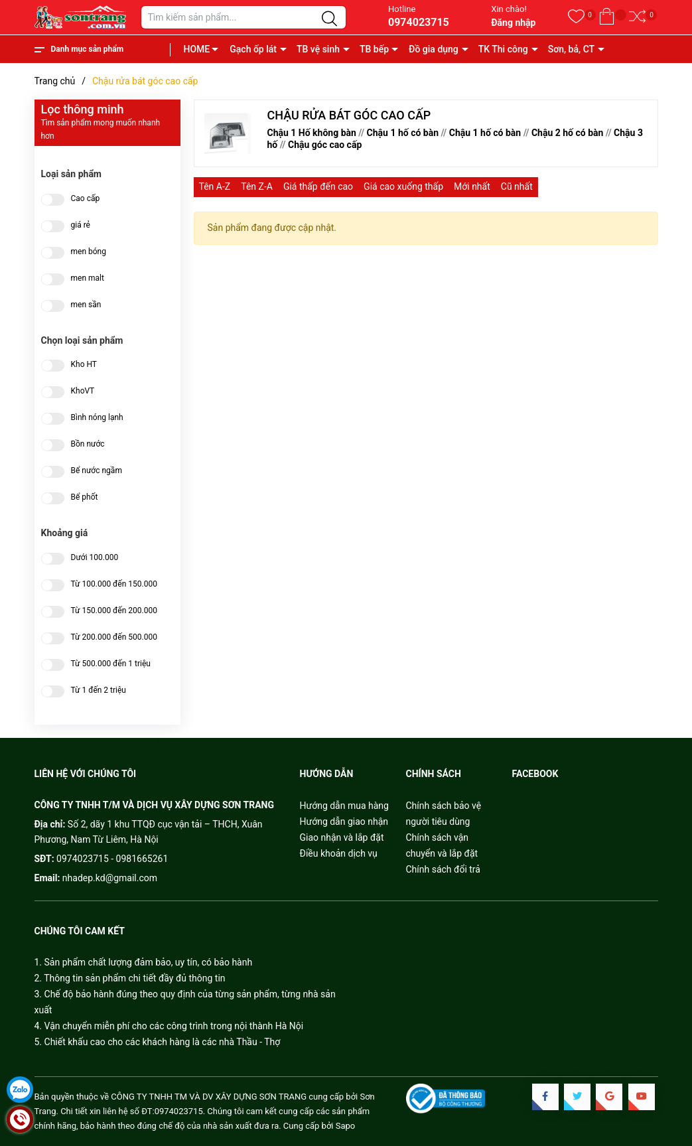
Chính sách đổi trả (443, 869)
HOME (197, 49)
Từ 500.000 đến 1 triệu (111, 664)
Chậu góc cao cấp (325, 144)
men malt (87, 278)
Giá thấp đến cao (318, 186)
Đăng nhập (513, 22)
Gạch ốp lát (253, 49)
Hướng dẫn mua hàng (344, 805)
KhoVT (83, 391)
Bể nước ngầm (96, 471)
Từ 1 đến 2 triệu (98, 690)
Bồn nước (88, 444)
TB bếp (374, 49)
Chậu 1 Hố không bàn (311, 132)
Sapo (346, 1126)
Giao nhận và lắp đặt (342, 837)
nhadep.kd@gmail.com (109, 878)
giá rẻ (80, 225)
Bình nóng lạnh (97, 418)
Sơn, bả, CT (571, 49)
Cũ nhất (517, 186)
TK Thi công (503, 49)
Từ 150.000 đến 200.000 (114, 611)
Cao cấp (85, 199)
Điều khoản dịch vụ (339, 853)
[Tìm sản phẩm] (243, 17)
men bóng (88, 252)
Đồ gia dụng (433, 49)
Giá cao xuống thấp (403, 186)
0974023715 (418, 22)
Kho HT (84, 365)
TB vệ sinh (318, 49)
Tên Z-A (257, 186)
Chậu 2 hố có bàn (567, 132)
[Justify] (329, 19)
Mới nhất (472, 186)
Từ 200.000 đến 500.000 (114, 637)
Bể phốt (84, 497)
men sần (86, 305)
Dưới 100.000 (95, 558)
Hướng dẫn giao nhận (344, 821)
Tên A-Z (215, 186)
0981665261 (142, 858)
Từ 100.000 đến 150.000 (114, 584)
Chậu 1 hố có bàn (403, 132)
